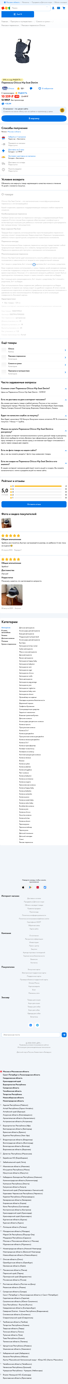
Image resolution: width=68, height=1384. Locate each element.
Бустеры (22, 643)
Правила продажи (34, 909)
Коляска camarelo (25, 794)
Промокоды (34, 912)
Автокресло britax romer (28, 646)
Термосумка (23, 830)
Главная (4, 21)
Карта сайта (34, 929)
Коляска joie (23, 809)
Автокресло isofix (25, 676)
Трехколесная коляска (27, 785)
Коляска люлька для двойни (29, 740)
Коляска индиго (25, 782)
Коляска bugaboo (25, 770)
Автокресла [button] (5, 628)
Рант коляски (24, 773)
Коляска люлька (25, 758)
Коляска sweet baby (26, 800)
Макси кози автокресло (28, 652)
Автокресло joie (25, 685)
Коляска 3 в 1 (23, 743)
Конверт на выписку (26, 749)
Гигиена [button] (4, 635)
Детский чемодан (25, 836)
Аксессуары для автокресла (29, 631)
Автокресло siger (25, 670)
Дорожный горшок (26, 703)
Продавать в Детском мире (34, 902)
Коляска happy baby (26, 788)
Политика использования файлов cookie (34, 919)
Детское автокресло (26, 628)
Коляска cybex (24, 764)
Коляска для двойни (26, 734)
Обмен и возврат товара (34, 905)
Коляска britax (24, 818)
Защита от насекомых (27, 712)
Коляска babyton (25, 776)
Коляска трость (24, 724)
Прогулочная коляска (27, 728)
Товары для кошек (34, 1000)
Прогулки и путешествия (21, 21)
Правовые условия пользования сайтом (34, 1045)
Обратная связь (34, 925)
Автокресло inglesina (27, 688)
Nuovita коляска (25, 815)
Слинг (21, 839)
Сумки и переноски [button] (8, 644)
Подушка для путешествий (29, 637)
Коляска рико (24, 797)
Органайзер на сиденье (27, 697)
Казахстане (38, 1052)
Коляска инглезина (26, 779)
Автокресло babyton (27, 664)
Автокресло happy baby (28, 661)
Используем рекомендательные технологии (34, 1047)
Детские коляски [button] (7, 638)
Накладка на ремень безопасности (32, 700)
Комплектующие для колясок (30, 755)
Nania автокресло (25, 679)
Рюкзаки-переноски (10, 25)
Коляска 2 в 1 (23, 731)
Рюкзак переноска (26, 842)
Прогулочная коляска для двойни (31, 737)
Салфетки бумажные (26, 706)
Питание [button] (4, 641)
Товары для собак (34, 1007)
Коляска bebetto (25, 791)
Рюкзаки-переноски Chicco (33, 25)
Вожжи (21, 761)
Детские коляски (25, 718)
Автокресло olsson (26, 694)
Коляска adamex (25, 767)
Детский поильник (26, 833)
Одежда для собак (34, 1013)
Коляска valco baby (26, 803)
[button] (17, 14)
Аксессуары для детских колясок (31, 721)
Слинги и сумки (43, 21)
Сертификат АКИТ (34, 922)
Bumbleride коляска (26, 806)
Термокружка (24, 824)
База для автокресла (26, 634)
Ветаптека (34, 1017)
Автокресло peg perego (28, 682)
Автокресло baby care (27, 691)
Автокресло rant (25, 667)
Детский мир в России (25, 1052)
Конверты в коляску (26, 752)
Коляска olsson (24, 821)
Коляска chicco (24, 812)
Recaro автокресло (26, 658)
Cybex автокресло (26, 649)
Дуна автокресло (25, 655)
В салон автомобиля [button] (5, 631)
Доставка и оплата (34, 898)
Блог (34, 990)
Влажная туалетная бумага (28, 715)
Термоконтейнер (25, 827)
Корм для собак (34, 1010)
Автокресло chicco (26, 673)
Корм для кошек (34, 1003)
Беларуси (47, 1052)
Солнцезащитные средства (29, 709)
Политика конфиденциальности (34, 915)
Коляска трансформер (27, 746)
